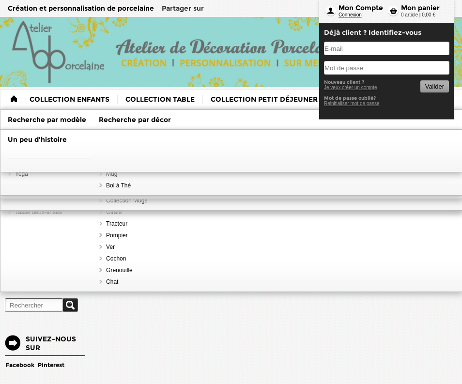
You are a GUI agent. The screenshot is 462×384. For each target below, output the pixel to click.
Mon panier (420, 7)
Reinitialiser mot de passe (352, 103)
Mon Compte (361, 7)
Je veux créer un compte (350, 87)
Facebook (20, 365)
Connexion (350, 14)
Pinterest (51, 365)
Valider (434, 86)
